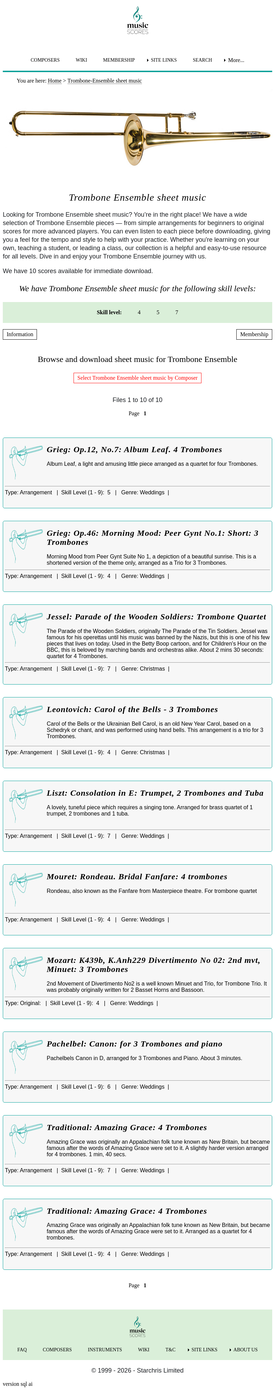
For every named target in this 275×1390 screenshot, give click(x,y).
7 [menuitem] (176, 312)
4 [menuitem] (139, 312)
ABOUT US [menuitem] (246, 1349)
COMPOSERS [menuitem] (45, 60)
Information (20, 334)
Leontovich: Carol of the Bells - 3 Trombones (132, 709)
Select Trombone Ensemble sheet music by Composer (137, 378)
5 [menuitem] (157, 312)
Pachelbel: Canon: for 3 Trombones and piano (135, 1043)
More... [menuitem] (236, 60)
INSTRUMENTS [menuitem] (105, 1349)
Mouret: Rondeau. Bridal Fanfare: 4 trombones (137, 876)
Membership (254, 334)
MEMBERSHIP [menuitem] (119, 60)
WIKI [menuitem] (81, 60)
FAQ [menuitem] (22, 1349)
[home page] (137, 20)
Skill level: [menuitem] (109, 312)
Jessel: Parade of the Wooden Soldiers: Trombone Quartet (156, 616)
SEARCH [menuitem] (202, 60)
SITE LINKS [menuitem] (164, 60)
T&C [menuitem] (171, 1349)
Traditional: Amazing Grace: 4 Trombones (127, 1127)
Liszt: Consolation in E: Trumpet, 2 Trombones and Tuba (155, 792)
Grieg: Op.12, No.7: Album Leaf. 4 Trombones (134, 449)
